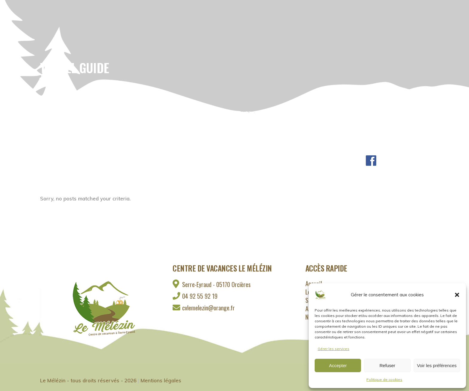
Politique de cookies (384, 379)
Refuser (387, 365)
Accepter (338, 365)
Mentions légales (161, 380)
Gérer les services (333, 348)
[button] (457, 295)
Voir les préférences (437, 365)
